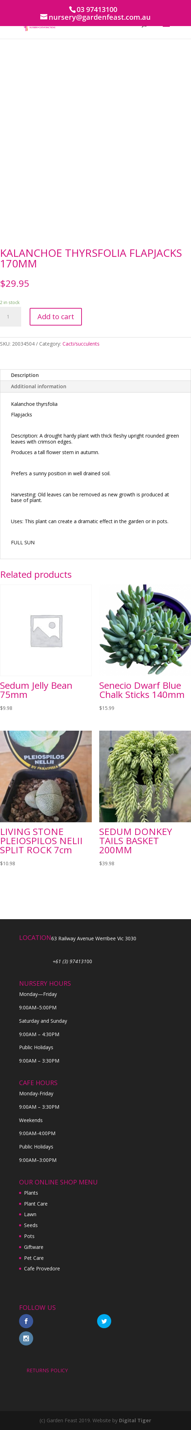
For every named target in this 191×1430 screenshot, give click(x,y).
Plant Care (36, 1203)
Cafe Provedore (42, 1268)
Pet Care (34, 1258)
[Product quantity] (10, 317)
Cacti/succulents (81, 343)
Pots (29, 1236)
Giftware (33, 1247)
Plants (31, 1192)
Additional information (38, 386)
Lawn (30, 1214)
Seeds (31, 1225)
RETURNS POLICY (47, 1370)
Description (25, 375)
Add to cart (55, 316)
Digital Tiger (135, 1420)
